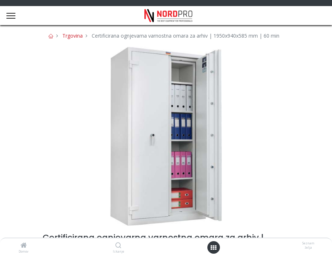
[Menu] (11, 16)
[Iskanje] (118, 245)
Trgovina (72, 35)
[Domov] (23, 245)
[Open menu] (213, 247)
